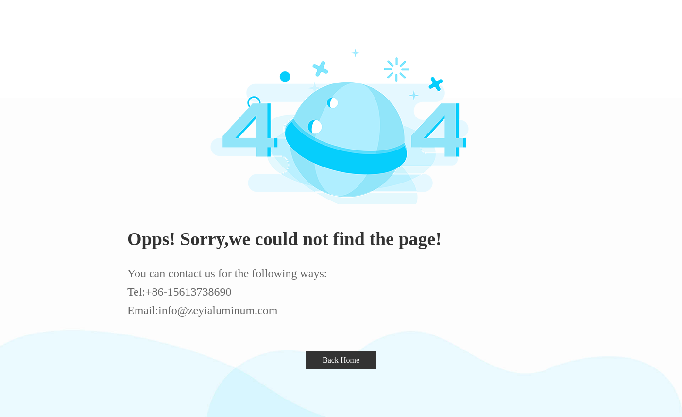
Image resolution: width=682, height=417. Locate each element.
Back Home (341, 360)
